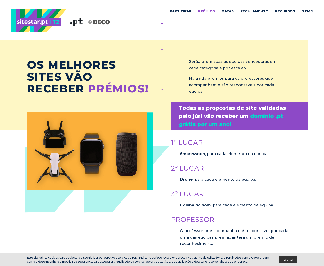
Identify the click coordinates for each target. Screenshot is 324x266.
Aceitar (288, 259)
